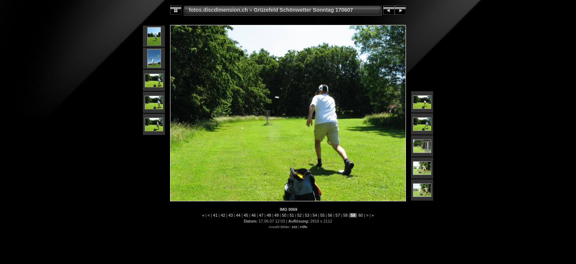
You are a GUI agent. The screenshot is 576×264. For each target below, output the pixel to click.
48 (269, 215)
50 (284, 215)
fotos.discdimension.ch (218, 10)
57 (337, 215)
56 (330, 215)
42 (223, 215)
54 (315, 215)
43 (230, 215)
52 (299, 215)
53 (307, 215)
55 (322, 215)
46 (253, 215)
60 (360, 215)
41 (215, 215)
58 (345, 215)
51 (291, 215)
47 (261, 215)
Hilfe (303, 227)
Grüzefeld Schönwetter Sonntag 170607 (303, 10)
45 (245, 215)
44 (238, 215)
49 (276, 215)
